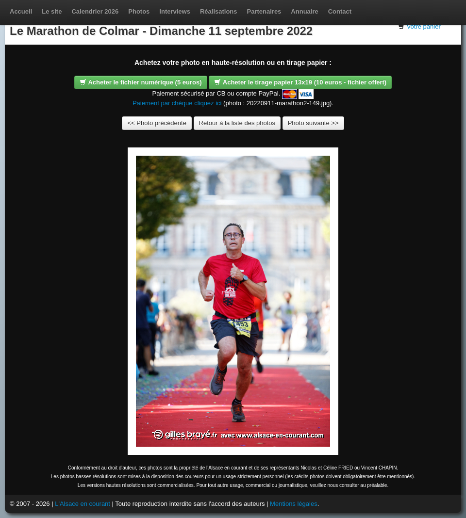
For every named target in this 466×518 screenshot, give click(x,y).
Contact (339, 11)
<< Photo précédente (156, 123)
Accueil (21, 11)
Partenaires (264, 11)
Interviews (174, 11)
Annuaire (304, 11)
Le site (52, 11)
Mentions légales (293, 503)
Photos (139, 11)
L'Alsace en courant (82, 503)
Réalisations (218, 11)
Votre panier (424, 26)
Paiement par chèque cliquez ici (177, 103)
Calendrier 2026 (94, 11)
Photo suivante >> (313, 123)
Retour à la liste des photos (237, 123)
